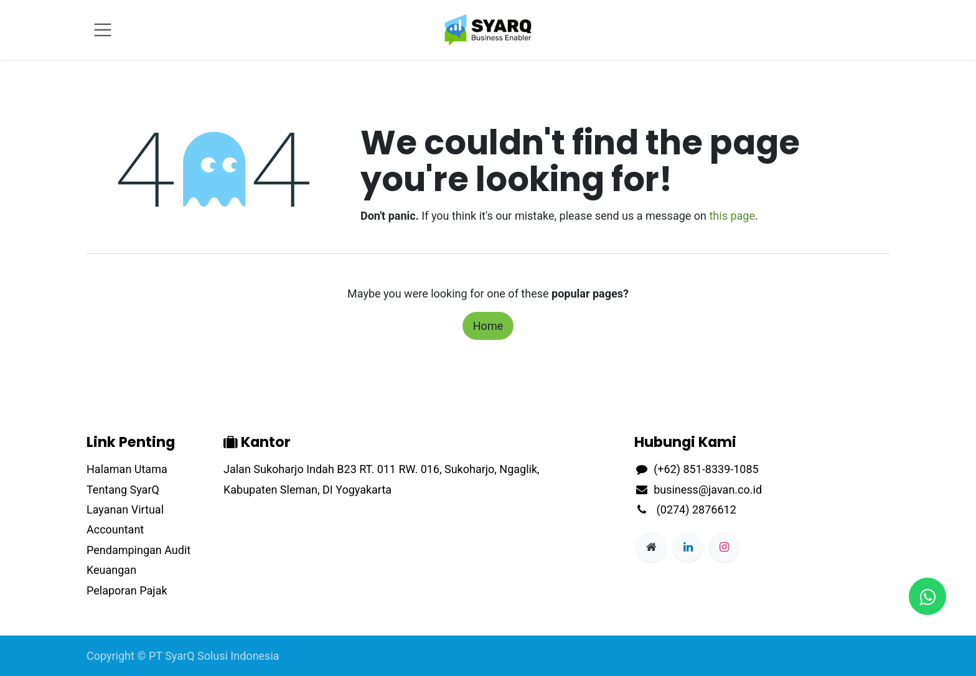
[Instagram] (724, 547)
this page (732, 215)
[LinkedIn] (688, 547)
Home (488, 325)
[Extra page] (651, 547)
